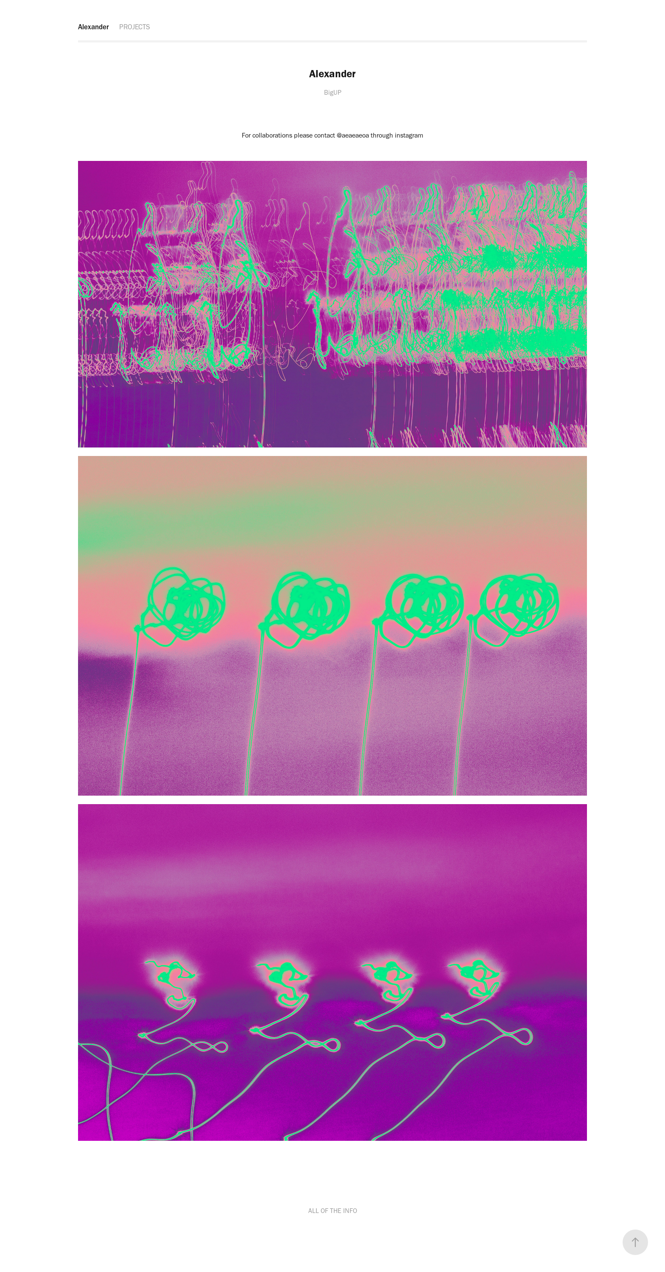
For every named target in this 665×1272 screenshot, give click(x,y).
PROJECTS (134, 27)
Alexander (93, 27)
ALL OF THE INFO (332, 1211)
